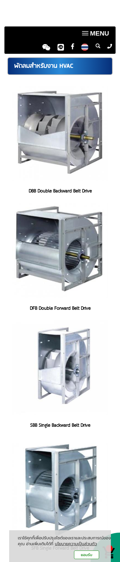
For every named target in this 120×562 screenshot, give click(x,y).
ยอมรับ (86, 555)
